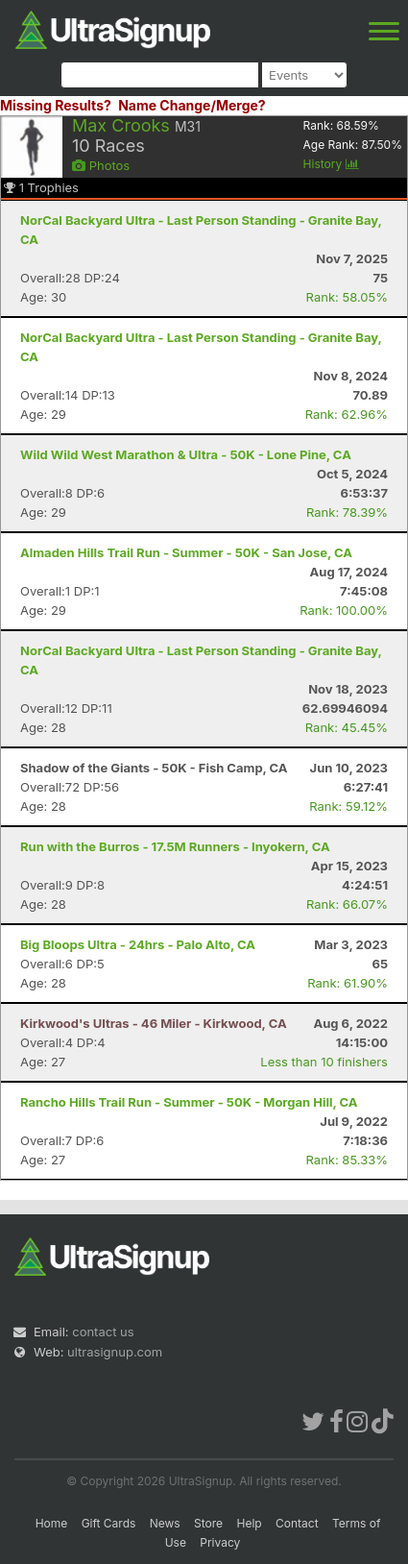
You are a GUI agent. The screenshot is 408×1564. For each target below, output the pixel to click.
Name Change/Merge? (192, 105)
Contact (297, 1523)
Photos (101, 165)
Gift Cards (109, 1523)
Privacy (220, 1542)
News (165, 1523)
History (331, 164)
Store (208, 1523)
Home (52, 1523)
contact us (102, 1331)
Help (248, 1523)
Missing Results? (55, 105)
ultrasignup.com (114, 1351)
